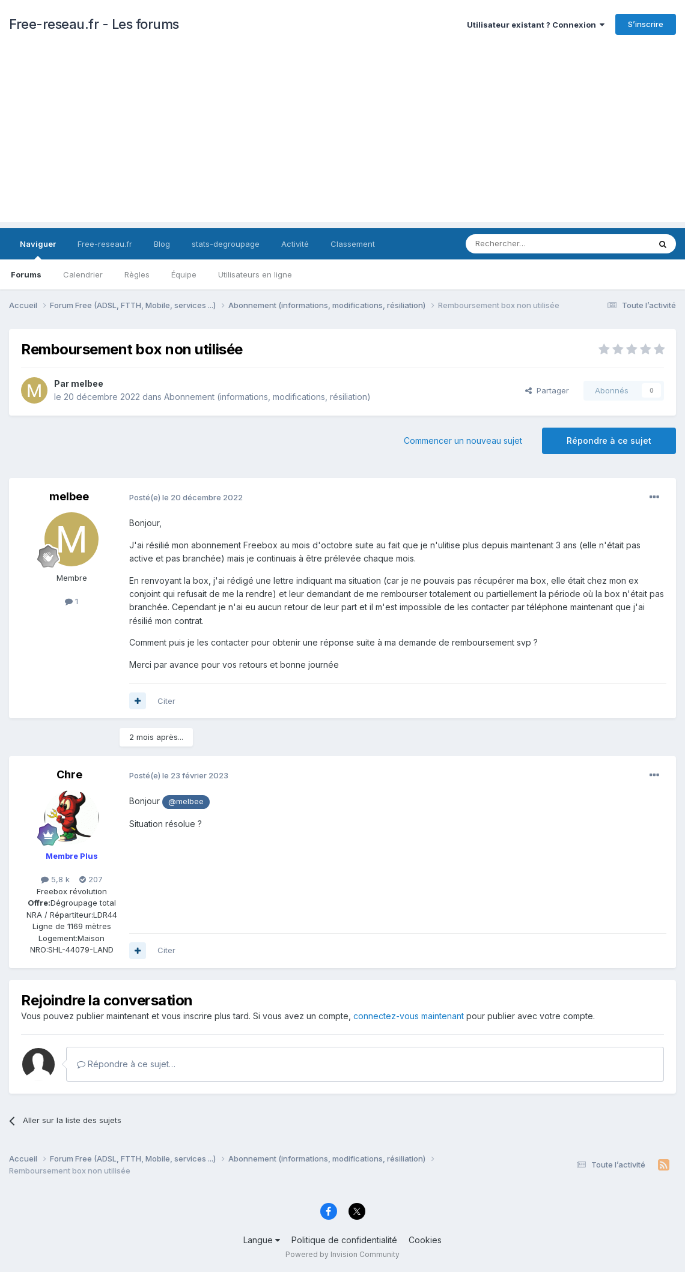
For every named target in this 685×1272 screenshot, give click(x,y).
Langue (261, 1240)
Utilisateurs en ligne (255, 274)
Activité (295, 244)
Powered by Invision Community (342, 1254)
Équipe (183, 274)
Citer (166, 701)
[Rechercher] (531, 243)
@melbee (186, 801)
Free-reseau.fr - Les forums (94, 24)
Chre (69, 774)
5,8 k (55, 879)
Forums (26, 274)
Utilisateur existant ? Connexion (535, 24)
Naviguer (38, 249)
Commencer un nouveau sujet (463, 440)
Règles (137, 274)
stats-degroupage (226, 244)
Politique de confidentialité (344, 1240)
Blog (162, 244)
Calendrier (83, 274)
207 (91, 879)
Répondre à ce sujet (609, 440)
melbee (87, 383)
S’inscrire (645, 24)
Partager (547, 390)
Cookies (425, 1240)
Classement (352, 244)
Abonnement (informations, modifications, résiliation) (267, 397)
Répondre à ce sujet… (126, 1064)
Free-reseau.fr (105, 244)
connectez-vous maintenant (408, 1016)
